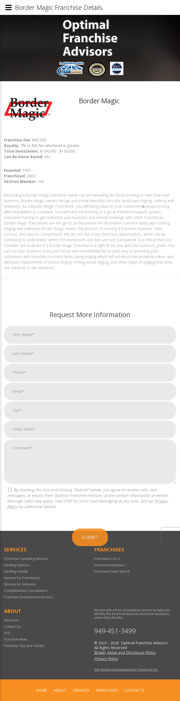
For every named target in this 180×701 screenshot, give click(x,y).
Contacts (134, 690)
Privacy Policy (106, 658)
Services (81, 690)
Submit (90, 644)
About (59, 690)
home (41, 690)
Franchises (107, 690)
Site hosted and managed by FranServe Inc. (126, 669)
